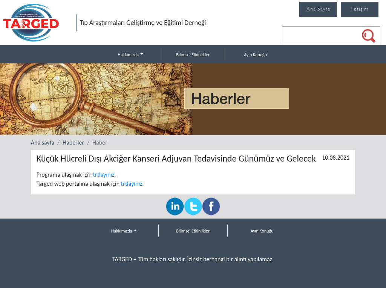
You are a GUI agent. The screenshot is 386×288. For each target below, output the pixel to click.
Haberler (73, 142)
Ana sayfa (42, 142)
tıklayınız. (104, 174)
